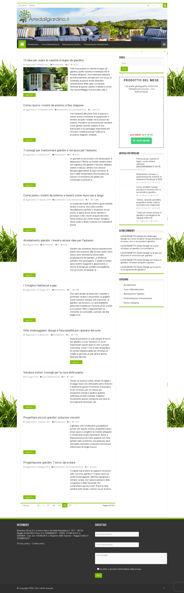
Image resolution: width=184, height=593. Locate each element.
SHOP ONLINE (141, 141)
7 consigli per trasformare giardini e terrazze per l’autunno (60, 150)
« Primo (25, 505)
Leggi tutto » (29, 95)
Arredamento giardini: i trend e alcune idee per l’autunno (58, 240)
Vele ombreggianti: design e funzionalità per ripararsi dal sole (61, 330)
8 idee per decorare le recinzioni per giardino (141, 254)
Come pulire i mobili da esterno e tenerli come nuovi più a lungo (63, 195)
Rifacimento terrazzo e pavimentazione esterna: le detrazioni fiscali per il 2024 (149, 177)
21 (70, 505)
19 (59, 505)
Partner (32, 5)
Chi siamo (22, 5)
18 (53, 505)
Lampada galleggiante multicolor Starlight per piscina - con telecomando (141, 89)
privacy (138, 569)
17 (48, 505)
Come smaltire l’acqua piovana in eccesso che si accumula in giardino (148, 189)
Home (22, 44)
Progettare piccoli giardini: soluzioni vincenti (51, 417)
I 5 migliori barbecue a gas (40, 285)
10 (38, 505)
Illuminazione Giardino (71, 44)
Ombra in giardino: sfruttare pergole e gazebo (141, 261)
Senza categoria (131, 303)
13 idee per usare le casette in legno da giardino (53, 60)
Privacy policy (23, 543)
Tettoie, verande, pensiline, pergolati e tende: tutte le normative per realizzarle (148, 202)
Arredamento (33, 44)
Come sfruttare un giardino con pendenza (140, 247)
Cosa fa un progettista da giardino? (141, 268)
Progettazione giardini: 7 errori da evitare (49, 462)
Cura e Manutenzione (50, 44)
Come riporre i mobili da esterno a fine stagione (53, 105)
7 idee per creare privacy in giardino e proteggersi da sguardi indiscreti (149, 215)
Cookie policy (38, 543)
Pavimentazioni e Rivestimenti (96, 44)
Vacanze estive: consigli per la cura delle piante (53, 372)
